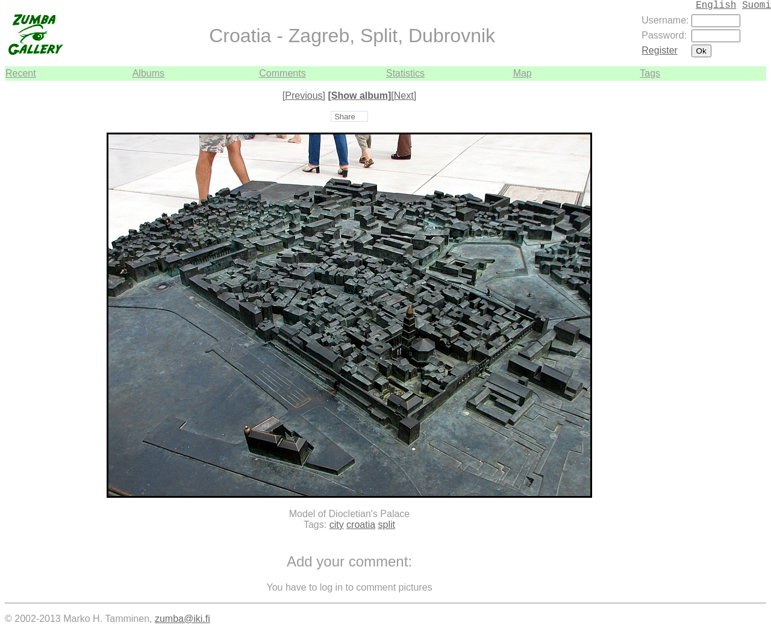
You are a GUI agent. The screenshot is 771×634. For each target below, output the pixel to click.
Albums (148, 73)
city (336, 524)
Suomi (756, 5)
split (386, 524)
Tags (650, 73)
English (716, 5)
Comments (282, 73)
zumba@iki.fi (182, 619)
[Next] (403, 95)
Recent (20, 73)
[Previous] (303, 95)
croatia (360, 524)
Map (522, 73)
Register (659, 50)
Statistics (405, 73)
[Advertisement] (730, 261)
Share (344, 116)
